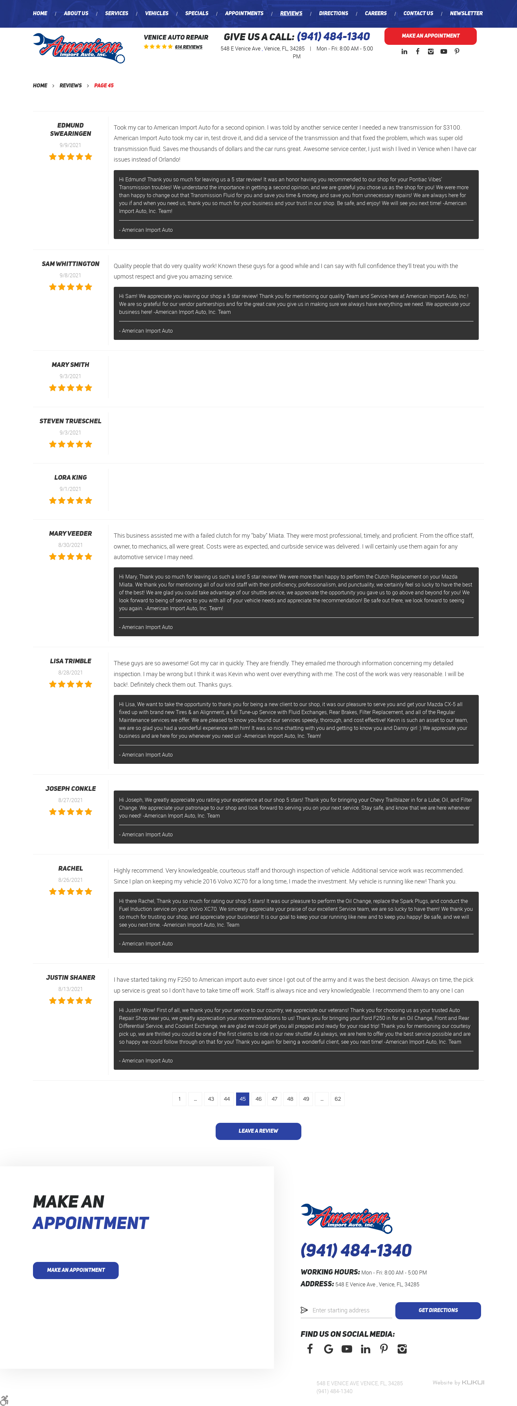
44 (227, 1099)
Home (40, 13)
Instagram (430, 51)
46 (259, 1099)
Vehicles (156, 13)
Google (328, 1349)
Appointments (244, 13)
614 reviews (188, 47)
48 (290, 1099)
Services (116, 13)
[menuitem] (40, 14)
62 (338, 1099)
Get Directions (438, 1310)
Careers (376, 13)
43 (211, 1099)
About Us (76, 13)
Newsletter (466, 13)
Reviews (291, 13)
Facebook (417, 51)
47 (274, 1099)
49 (306, 1099)
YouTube (443, 51)
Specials (196, 13)
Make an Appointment (431, 36)
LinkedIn (404, 51)
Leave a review (258, 1131)
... (195, 1099)
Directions (333, 13)
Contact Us (418, 13)
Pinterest (457, 51)
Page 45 (104, 86)
